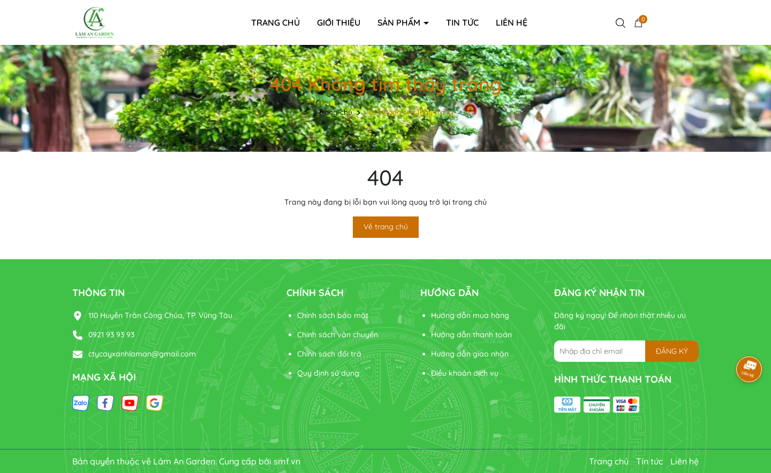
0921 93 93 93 (111, 334)
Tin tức (462, 22)
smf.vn (287, 461)
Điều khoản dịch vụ (464, 373)
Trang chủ (275, 22)
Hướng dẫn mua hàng (470, 315)
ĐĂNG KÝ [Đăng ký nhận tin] (672, 351)
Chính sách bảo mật (332, 315)
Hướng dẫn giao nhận (470, 354)
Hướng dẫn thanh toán (471, 334)
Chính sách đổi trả (329, 354)
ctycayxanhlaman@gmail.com (142, 354)
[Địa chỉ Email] (626, 351)
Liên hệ (511, 22)
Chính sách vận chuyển (337, 334)
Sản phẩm (399, 22)
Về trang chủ (386, 226)
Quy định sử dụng (328, 373)
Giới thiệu (338, 22)
